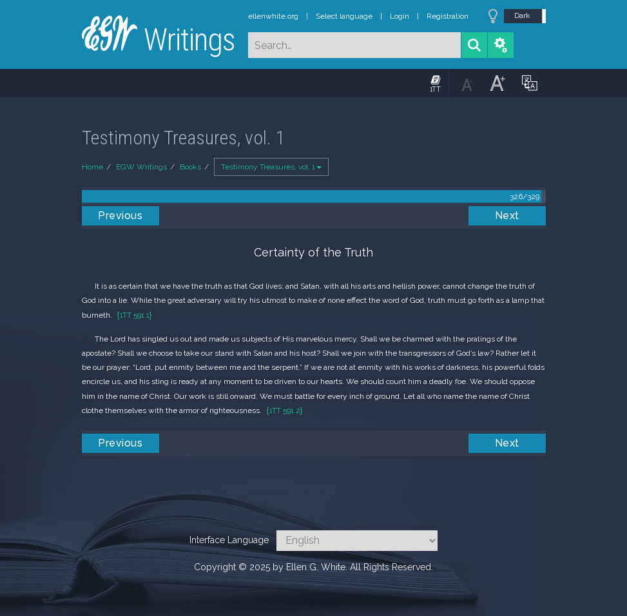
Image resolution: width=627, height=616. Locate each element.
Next (507, 215)
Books (190, 166)
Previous (120, 215)
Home (92, 166)
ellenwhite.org (273, 16)
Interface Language (229, 540)
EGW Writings (141, 166)
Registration (447, 16)
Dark (522, 15)
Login (399, 16)
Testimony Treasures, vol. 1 (271, 166)
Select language (344, 16)
